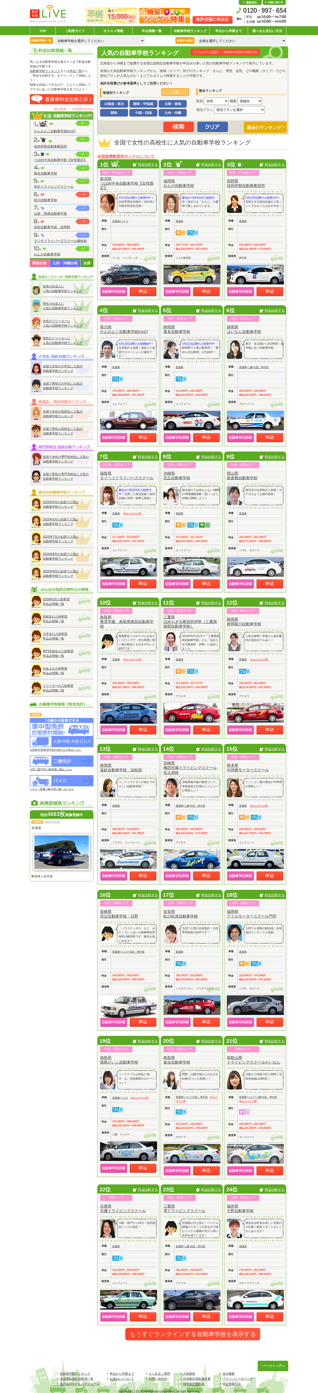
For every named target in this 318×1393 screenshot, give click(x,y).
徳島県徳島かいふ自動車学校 (119, 1059)
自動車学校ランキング (190, 31)
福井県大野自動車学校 (240, 1208)
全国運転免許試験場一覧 (76, 1379)
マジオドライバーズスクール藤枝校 (60, 241)
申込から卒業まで (228, 31)
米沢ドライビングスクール (54, 186)
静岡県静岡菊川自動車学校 (244, 621)
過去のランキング (264, 127)
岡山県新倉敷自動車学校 (242, 475)
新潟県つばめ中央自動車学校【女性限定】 (127, 183)
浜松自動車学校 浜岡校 (52, 227)
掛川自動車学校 (45, 200)
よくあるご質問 (159, 1373)
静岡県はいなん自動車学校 (244, 329)
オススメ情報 (113, 31)
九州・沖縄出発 (64, 263)
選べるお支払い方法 (267, 31)
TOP (42, 31)
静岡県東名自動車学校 (176, 329)
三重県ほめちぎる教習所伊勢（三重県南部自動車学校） (190, 621)
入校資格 (189, 1373)
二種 (250, 367)
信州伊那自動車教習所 (50, 146)
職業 (233, 101)
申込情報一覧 (152, 31)
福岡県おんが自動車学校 (178, 183)
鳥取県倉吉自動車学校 (176, 1059)
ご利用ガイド (75, 31)
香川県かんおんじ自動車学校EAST (124, 329)
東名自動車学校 (45, 173)
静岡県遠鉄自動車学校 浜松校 (121, 767)
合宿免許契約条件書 (197, 1379)
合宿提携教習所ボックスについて (126, 156)
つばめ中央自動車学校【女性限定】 (60, 160)
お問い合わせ (274, 2)
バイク (124, 221)
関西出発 (39, 263)
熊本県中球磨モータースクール (248, 767)
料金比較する (148, 164)
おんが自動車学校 (47, 254)
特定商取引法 (232, 1384)
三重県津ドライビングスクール (184, 1208)
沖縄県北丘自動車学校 (176, 475)
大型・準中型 (261, 367)
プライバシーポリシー (238, 1379)
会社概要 (250, 2)
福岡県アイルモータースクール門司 (251, 913)
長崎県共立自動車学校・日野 (119, 913)
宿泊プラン (204, 110)
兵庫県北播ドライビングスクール (123, 1208)
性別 (199, 101)
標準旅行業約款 (193, 1384)
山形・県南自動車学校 (50, 213)
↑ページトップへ (272, 1366)
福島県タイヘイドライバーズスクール (127, 475)
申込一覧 (76, 71)
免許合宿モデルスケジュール (80, 1384)
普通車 (116, 221)
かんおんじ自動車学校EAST (55, 131)
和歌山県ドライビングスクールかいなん (253, 1059)
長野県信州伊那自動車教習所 (246, 183)
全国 (86, 263)
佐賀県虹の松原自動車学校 (180, 913)
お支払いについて (122, 1379)
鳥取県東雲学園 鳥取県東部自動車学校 (127, 621)
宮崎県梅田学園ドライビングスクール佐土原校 (190, 767)
